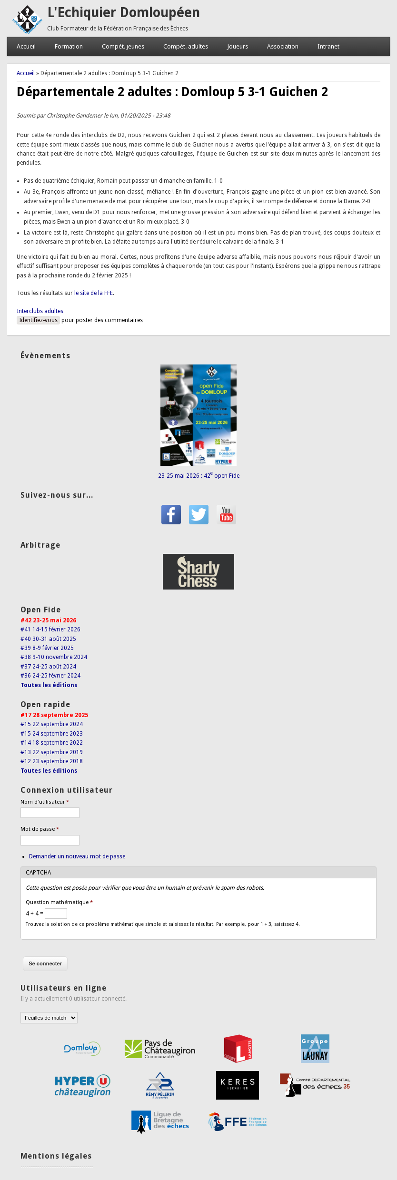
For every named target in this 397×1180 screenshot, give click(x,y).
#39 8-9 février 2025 (47, 648)
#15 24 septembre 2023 (51, 733)
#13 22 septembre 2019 (51, 752)
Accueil (26, 46)
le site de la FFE (93, 293)
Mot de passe (39, 829)
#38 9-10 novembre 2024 (53, 657)
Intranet (328, 46)
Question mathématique (59, 902)
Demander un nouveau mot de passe (77, 856)
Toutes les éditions (48, 685)
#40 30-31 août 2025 (48, 639)
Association (282, 46)
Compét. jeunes (123, 46)
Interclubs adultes (40, 311)
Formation (69, 46)
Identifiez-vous (38, 320)
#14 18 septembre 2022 (51, 742)
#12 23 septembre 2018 (51, 761)
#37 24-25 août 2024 (48, 666)
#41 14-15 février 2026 (50, 629)
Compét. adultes (185, 46)
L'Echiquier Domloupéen (123, 12)
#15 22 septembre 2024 (51, 724)
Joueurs (237, 46)
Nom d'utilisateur (44, 802)
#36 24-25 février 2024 (50, 675)
